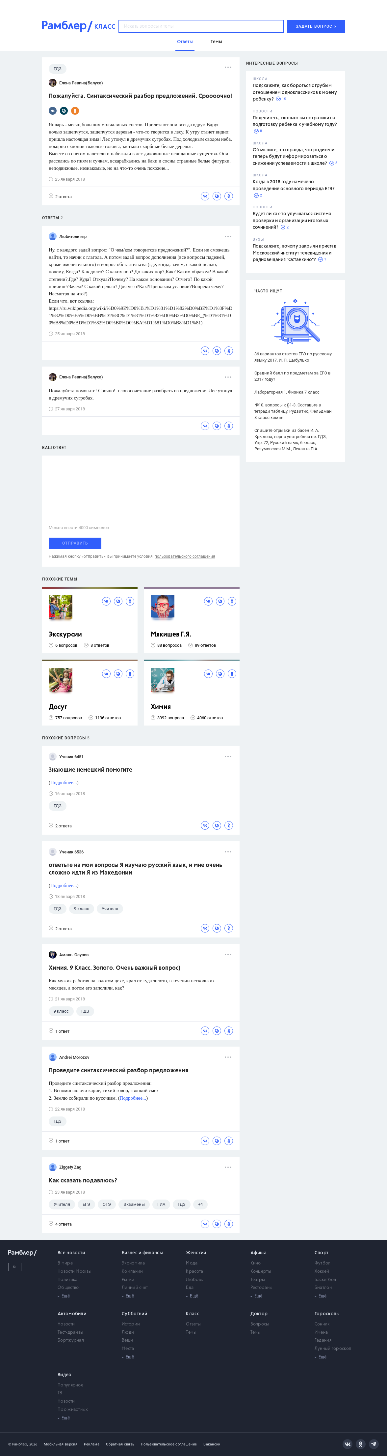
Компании (132, 1271)
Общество (68, 1288)
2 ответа (60, 196)
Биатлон (323, 1288)
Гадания (323, 1340)
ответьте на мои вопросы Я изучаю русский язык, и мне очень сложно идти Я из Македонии (135, 869)
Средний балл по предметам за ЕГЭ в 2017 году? (292, 376)
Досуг (58, 707)
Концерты (260, 1271)
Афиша (258, 1253)
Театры (257, 1280)
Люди (128, 1332)
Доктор (259, 1314)
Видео (65, 1375)
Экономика (133, 1263)
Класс (192, 1314)
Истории (131, 1324)
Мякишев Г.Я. (171, 634)
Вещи (127, 1340)
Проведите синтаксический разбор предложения (118, 1071)
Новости (66, 1324)
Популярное (70, 1385)
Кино (255, 1263)
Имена (321, 1332)
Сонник (322, 1324)
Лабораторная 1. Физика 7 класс (287, 392)
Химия (161, 707)
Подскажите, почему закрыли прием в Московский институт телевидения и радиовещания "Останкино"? (294, 253)
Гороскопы (327, 1314)
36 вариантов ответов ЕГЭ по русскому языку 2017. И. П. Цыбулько (293, 357)
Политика (67, 1280)
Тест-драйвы (70, 1332)
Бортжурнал (71, 1340)
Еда (190, 1288)
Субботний (134, 1314)
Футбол (323, 1263)
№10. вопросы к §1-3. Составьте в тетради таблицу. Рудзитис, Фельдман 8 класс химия (293, 411)
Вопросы (259, 1324)
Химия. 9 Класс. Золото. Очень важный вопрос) (114, 968)
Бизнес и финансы (142, 1253)
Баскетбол (325, 1280)
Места (128, 1349)
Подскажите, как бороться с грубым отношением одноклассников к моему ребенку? (295, 92)
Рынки (128, 1280)
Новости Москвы (74, 1271)
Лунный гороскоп (333, 1349)
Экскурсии (65, 634)
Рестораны (261, 1288)
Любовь (194, 1280)
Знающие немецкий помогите (90, 770)
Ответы (193, 1324)
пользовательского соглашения (185, 556)
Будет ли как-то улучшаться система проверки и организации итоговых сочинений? (292, 221)
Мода (191, 1263)
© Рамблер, (18, 1444)
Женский (196, 1253)
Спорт (322, 1253)
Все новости (71, 1253)
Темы (191, 1332)
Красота (194, 1271)
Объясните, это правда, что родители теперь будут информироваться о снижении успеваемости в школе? (293, 157)
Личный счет (135, 1288)
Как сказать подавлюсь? (83, 1181)
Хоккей (322, 1271)
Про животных (73, 1410)
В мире (65, 1263)
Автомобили (72, 1314)
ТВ (60, 1393)
